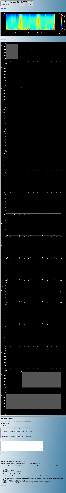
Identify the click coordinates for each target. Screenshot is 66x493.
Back (2, 8)
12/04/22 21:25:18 (5, 4)
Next (5, 8)
